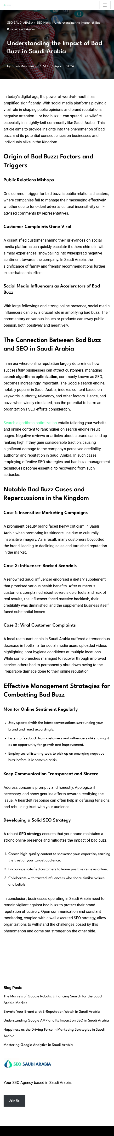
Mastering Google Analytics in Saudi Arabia (38, 1045)
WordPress (73, 1131)
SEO (46, 66)
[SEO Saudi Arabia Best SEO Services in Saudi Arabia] (9, 5)
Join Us (14, 1100)
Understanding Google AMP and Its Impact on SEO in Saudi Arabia (56, 1020)
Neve (36, 1131)
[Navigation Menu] (104, 5)
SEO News (44, 22)
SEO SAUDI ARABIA (20, 22)
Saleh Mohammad (25, 66)
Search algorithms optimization (30, 423)
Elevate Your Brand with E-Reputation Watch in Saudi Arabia (52, 1012)
